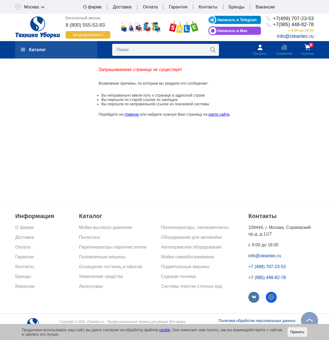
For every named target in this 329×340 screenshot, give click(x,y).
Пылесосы (89, 237)
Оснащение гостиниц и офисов (110, 266)
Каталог (33, 49)
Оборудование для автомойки (191, 237)
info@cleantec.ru (295, 36)
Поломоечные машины (102, 257)
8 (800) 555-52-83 (85, 25)
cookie (164, 330)
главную (131, 114)
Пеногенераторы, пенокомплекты (195, 227)
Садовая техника (178, 276)
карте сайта (219, 114)
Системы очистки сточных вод (191, 286)
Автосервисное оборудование (191, 247)
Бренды (237, 7)
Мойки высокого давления (105, 227)
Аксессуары (91, 286)
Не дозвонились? (88, 35)
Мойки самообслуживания (187, 257)
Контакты (208, 7)
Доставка (122, 7)
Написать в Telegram (237, 20)
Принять (297, 332)
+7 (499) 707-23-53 (267, 266)
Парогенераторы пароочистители (113, 247)
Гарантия (178, 7)
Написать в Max (233, 31)
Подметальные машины (185, 266)
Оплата (150, 7)
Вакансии (265, 7)
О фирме (92, 7)
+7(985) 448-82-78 (293, 24)
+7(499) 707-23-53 (293, 18)
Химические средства (101, 276)
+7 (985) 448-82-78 (267, 277)
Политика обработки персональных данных (257, 320)
